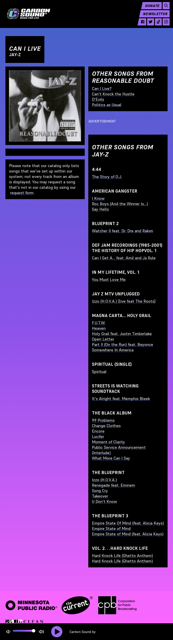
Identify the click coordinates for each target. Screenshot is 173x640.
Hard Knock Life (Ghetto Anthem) (122, 555)
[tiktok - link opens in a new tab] (156, 25)
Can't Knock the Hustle (113, 94)
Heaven (99, 328)
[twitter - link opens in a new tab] (148, 25)
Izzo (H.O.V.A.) (104, 479)
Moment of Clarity (108, 441)
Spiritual (99, 371)
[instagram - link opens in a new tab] (164, 25)
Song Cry (100, 490)
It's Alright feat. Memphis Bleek (121, 398)
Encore (98, 431)
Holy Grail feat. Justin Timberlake (122, 333)
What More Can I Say (111, 458)
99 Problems (103, 420)
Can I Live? (102, 88)
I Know (98, 198)
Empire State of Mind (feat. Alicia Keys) (128, 533)
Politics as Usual (106, 104)
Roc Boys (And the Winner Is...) (120, 203)
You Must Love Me (109, 279)
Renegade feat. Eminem (113, 485)
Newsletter (153, 17)
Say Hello (100, 209)
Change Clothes (106, 425)
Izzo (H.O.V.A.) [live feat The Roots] (123, 301)
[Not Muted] (8, 632)
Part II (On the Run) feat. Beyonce (122, 344)
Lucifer (98, 436)
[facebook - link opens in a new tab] (140, 25)
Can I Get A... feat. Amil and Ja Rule (124, 257)
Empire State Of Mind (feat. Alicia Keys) (128, 523)
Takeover (100, 496)
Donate (150, 9)
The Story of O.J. (107, 176)
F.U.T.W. (98, 322)
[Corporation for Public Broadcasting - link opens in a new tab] (117, 605)
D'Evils (98, 99)
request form (22, 192)
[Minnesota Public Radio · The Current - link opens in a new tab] (49, 605)
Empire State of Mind (111, 528)
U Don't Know (104, 501)
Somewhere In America (113, 349)
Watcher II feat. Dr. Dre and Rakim (122, 230)
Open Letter (103, 339)
